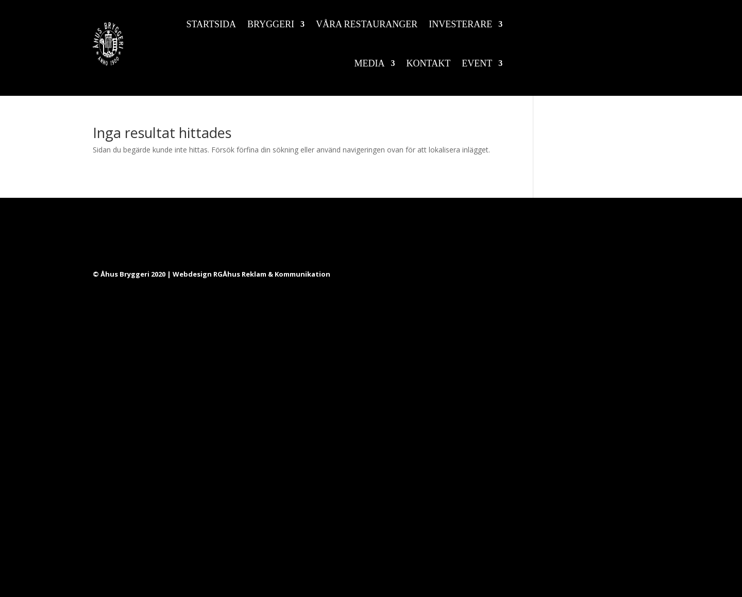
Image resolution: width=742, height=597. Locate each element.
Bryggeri (270, 24)
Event (477, 63)
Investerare (460, 24)
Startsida (212, 24)
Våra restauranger (366, 24)
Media (370, 63)
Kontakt (429, 63)
